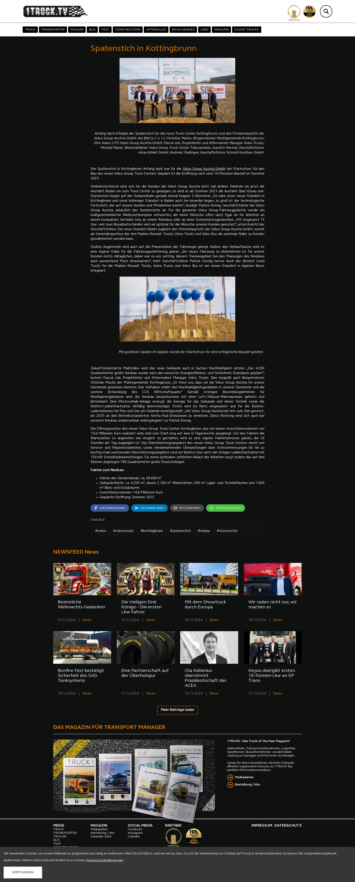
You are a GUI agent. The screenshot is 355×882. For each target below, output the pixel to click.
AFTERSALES (156, 29)
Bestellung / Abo (247, 784)
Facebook (135, 829)
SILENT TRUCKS (246, 29)
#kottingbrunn (151, 531)
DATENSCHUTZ (288, 825)
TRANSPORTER (53, 29)
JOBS (204, 29)
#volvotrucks (123, 531)
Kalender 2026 (101, 836)
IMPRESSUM (262, 825)
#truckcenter (227, 531)
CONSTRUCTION (127, 29)
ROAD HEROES (183, 29)
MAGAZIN (221, 29)
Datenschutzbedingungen (104, 860)
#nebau (204, 531)
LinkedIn (134, 836)
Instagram (135, 833)
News (87, 620)
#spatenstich (180, 531)
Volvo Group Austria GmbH (204, 169)
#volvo (100, 531)
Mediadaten (244, 777)
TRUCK (30, 29)
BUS (92, 29)
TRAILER (76, 29)
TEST (105, 29)
